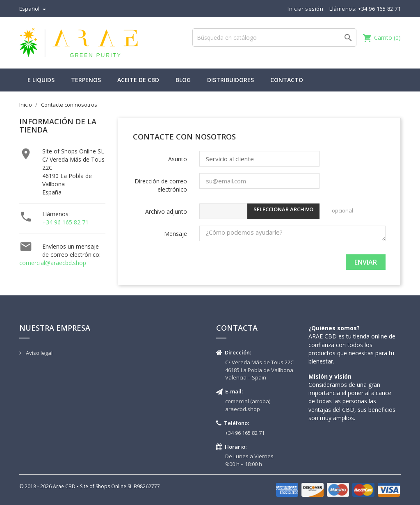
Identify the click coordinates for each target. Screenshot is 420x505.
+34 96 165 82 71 (65, 222)
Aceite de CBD (138, 80)
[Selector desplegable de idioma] (33, 8)
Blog (183, 80)
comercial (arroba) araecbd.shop (247, 405)
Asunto (177, 159)
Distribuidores (230, 80)
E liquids (41, 80)
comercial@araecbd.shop (52, 263)
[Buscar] (274, 37)
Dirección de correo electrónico (161, 185)
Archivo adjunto (166, 211)
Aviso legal (38, 352)
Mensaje (175, 234)
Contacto (286, 80)
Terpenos (86, 80)
